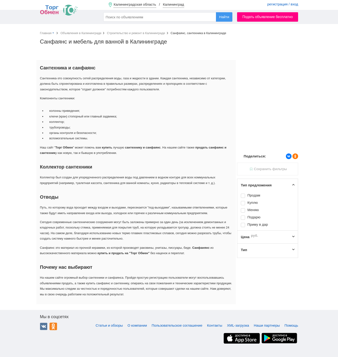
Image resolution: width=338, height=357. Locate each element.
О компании (137, 325)
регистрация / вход (282, 4)
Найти (224, 17)
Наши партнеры (267, 325)
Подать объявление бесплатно (267, 17)
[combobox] (167, 17)
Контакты (214, 325)
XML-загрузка (238, 325)
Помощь (291, 325)
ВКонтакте (43, 326)
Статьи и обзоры (109, 325)
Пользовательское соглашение (177, 325)
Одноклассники (53, 326)
